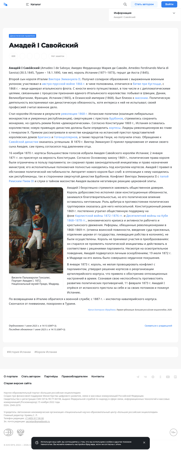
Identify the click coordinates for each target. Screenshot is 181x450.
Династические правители (22, 35)
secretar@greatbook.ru (38, 421)
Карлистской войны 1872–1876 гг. (99, 216)
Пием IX (28, 181)
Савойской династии (23, 142)
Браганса (44, 137)
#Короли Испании (45, 352)
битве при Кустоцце (147, 84)
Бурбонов (116, 118)
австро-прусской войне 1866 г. (63, 84)
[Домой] (6, 4)
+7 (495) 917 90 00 (34, 418)
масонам (141, 98)
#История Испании (19, 352)
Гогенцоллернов (65, 137)
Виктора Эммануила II (64, 79)
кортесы (115, 128)
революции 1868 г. (74, 114)
